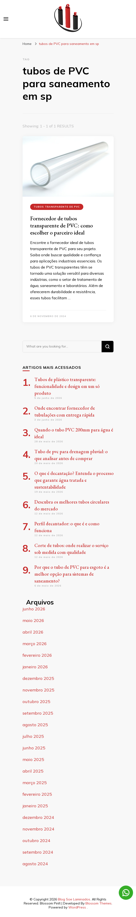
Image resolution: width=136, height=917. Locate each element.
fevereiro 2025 (37, 794)
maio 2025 (33, 759)
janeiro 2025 (35, 805)
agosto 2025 (35, 724)
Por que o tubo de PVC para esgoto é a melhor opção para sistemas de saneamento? (71, 574)
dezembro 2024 (38, 817)
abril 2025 (33, 771)
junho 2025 (34, 748)
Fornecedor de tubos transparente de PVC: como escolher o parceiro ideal (61, 225)
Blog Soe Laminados (74, 899)
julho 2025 (33, 736)
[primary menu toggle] (6, 19)
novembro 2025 (38, 690)
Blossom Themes (98, 903)
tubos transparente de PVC (57, 206)
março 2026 (35, 643)
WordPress (77, 907)
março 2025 (35, 782)
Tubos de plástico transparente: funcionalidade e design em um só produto (67, 386)
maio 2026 (33, 620)
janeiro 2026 (35, 666)
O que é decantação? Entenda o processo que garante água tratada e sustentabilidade (74, 480)
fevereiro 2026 (37, 655)
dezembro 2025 (38, 678)
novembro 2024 (38, 829)
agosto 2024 (35, 863)
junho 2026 (34, 609)
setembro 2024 (38, 852)
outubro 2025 (36, 701)
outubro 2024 (36, 840)
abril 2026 (33, 632)
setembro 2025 (38, 713)
